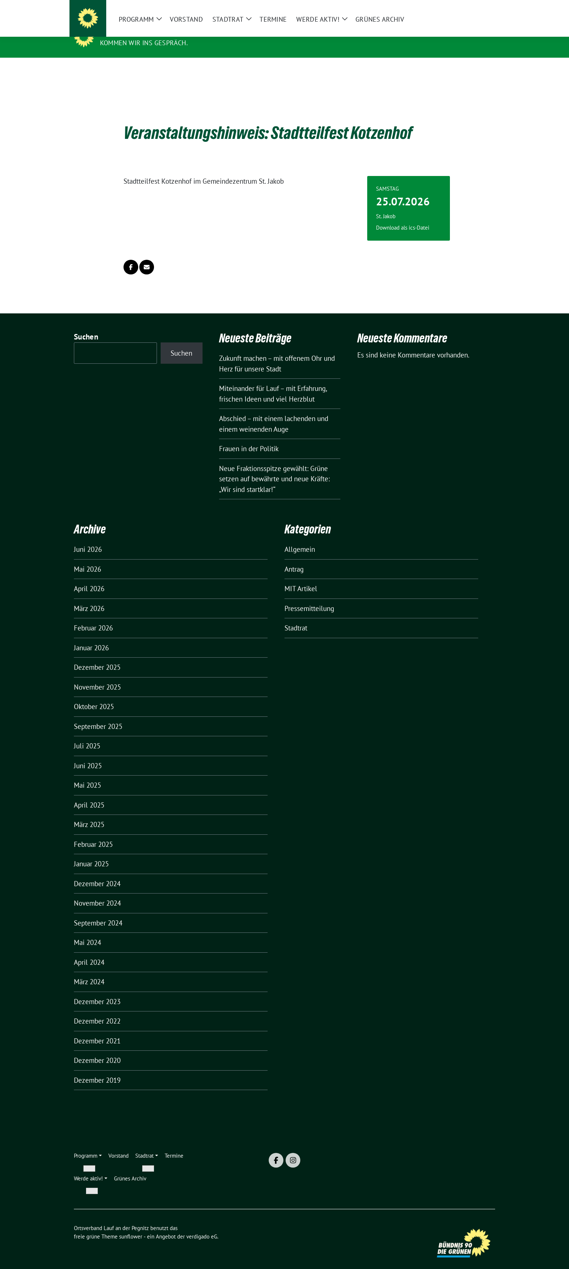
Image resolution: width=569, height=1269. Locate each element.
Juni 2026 (88, 537)
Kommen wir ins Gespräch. (144, 43)
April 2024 (89, 950)
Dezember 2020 (97, 1049)
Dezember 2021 (97, 1029)
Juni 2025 (88, 754)
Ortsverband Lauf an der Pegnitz (166, 32)
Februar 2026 (93, 616)
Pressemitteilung (309, 597)
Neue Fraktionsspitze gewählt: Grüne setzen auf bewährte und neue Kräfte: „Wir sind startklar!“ (274, 467)
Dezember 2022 (97, 1009)
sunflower (130, 1225)
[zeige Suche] (482, 8)
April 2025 (89, 793)
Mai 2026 (87, 557)
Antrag (294, 557)
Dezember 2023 (97, 990)
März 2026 (89, 597)
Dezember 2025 (97, 655)
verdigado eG (201, 1225)
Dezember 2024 (97, 872)
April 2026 (89, 577)
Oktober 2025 (94, 695)
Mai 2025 (87, 773)
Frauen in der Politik (249, 437)
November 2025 (97, 675)
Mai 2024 (87, 931)
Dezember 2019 (97, 1068)
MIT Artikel (300, 577)
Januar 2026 (91, 636)
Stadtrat (295, 616)
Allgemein (299, 537)
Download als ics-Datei (402, 216)
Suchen (86, 325)
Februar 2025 (93, 832)
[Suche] (471, 8)
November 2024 (97, 891)
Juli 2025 (87, 734)
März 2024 (89, 970)
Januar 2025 (91, 852)
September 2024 (98, 911)
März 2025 (89, 813)
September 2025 (98, 715)
